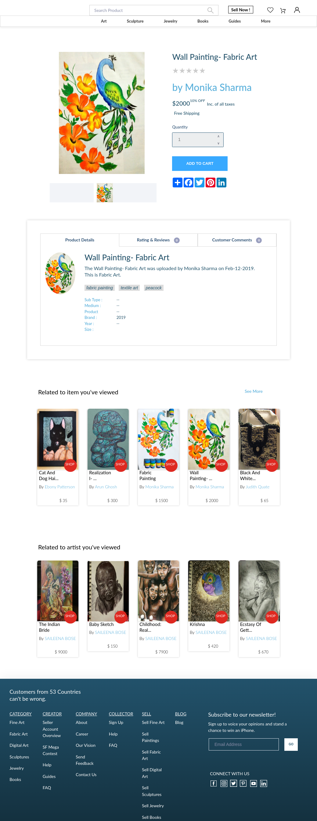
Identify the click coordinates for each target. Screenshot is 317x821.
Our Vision (85, 749)
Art (104, 21)
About (81, 726)
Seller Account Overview (52, 733)
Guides (235, 21)
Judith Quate (257, 491)
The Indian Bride (49, 631)
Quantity (180, 127)
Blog (179, 726)
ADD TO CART (199, 163)
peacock (154, 291)
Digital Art (18, 749)
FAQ (47, 791)
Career (82, 737)
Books (202, 21)
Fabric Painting (147, 480)
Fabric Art (18, 737)
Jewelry (170, 21)
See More (254, 395)
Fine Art (16, 726)
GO (291, 748)
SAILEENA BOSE (60, 642)
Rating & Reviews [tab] (158, 245)
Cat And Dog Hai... (48, 480)
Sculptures (19, 760)
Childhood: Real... (150, 631)
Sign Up (116, 726)
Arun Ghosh (106, 491)
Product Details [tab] (80, 244)
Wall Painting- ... (201, 480)
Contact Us (86, 778)
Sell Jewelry (153, 809)
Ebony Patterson (60, 491)
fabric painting (99, 291)
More (265, 21)
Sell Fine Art (153, 726)
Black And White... (250, 480)
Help (47, 769)
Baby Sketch (101, 628)
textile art (129, 291)
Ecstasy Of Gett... (250, 631)
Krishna (197, 628)
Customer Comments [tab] (237, 245)
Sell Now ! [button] (240, 9)
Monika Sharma (159, 491)
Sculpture (135, 21)
